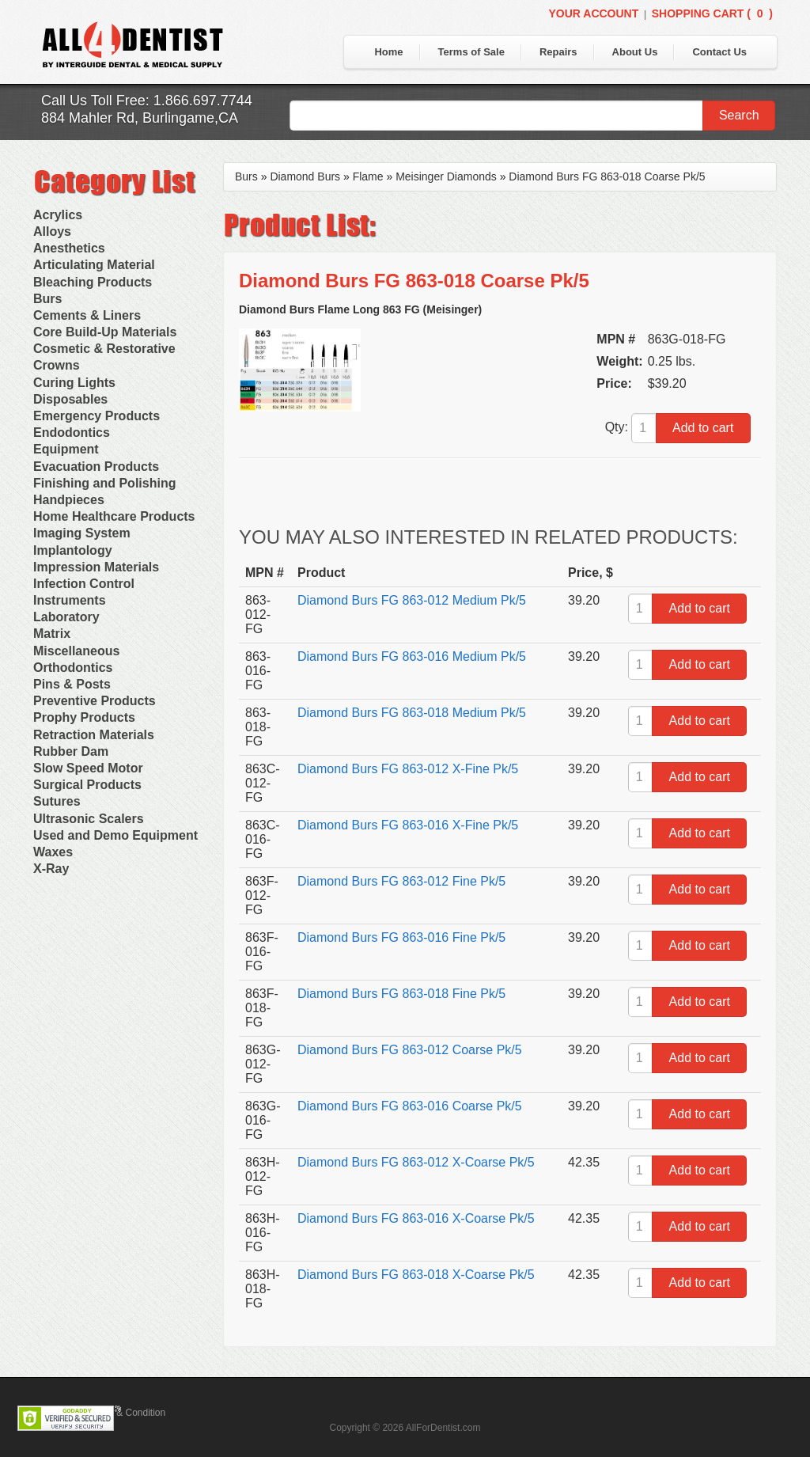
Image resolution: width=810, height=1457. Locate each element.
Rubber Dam (70, 751)
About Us (635, 52)
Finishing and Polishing (104, 483)
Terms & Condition (126, 1412)
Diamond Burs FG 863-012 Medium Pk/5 (411, 600)
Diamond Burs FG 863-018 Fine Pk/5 (401, 993)
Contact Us (719, 52)
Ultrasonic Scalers (88, 818)
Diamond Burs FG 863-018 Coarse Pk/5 (607, 176)
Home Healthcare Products (114, 516)
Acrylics (57, 215)
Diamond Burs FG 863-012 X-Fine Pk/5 (407, 769)
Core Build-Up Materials (104, 332)
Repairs (558, 52)
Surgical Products (87, 784)
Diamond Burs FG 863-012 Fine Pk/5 (401, 881)
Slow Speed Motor (88, 768)
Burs (47, 298)
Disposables (70, 399)
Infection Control (83, 583)
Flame (368, 176)
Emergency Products (96, 416)
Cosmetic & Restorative (104, 348)
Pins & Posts (72, 684)
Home (388, 52)
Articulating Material (94, 264)
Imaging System (82, 533)
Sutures (57, 801)
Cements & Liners (87, 315)
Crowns (56, 365)
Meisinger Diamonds (446, 176)
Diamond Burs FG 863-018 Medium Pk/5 (411, 712)
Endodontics (71, 432)
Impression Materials (96, 567)
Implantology (72, 550)
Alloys (52, 231)
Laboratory (66, 617)
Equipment (66, 449)
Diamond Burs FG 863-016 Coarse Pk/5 (409, 1106)
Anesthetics (69, 248)
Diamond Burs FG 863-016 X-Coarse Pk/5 (416, 1218)
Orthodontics (72, 667)
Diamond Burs (305, 176)
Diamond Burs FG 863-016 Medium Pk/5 (411, 656)
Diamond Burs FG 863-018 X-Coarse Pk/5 (416, 1274)
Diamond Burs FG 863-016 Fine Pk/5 (401, 937)
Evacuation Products (96, 466)
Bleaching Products (92, 282)
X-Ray (51, 868)
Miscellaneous (76, 651)
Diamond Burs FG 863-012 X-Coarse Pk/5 (416, 1162)
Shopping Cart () (712, 13)
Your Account (593, 13)
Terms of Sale (471, 52)
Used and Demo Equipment (115, 835)
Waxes (53, 852)
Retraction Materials (93, 735)
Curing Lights (74, 382)
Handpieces (68, 500)
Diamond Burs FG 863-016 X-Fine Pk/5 (407, 825)
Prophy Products (84, 717)
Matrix (51, 633)
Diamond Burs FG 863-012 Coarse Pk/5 (409, 1050)
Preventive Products (94, 701)
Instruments (69, 600)
